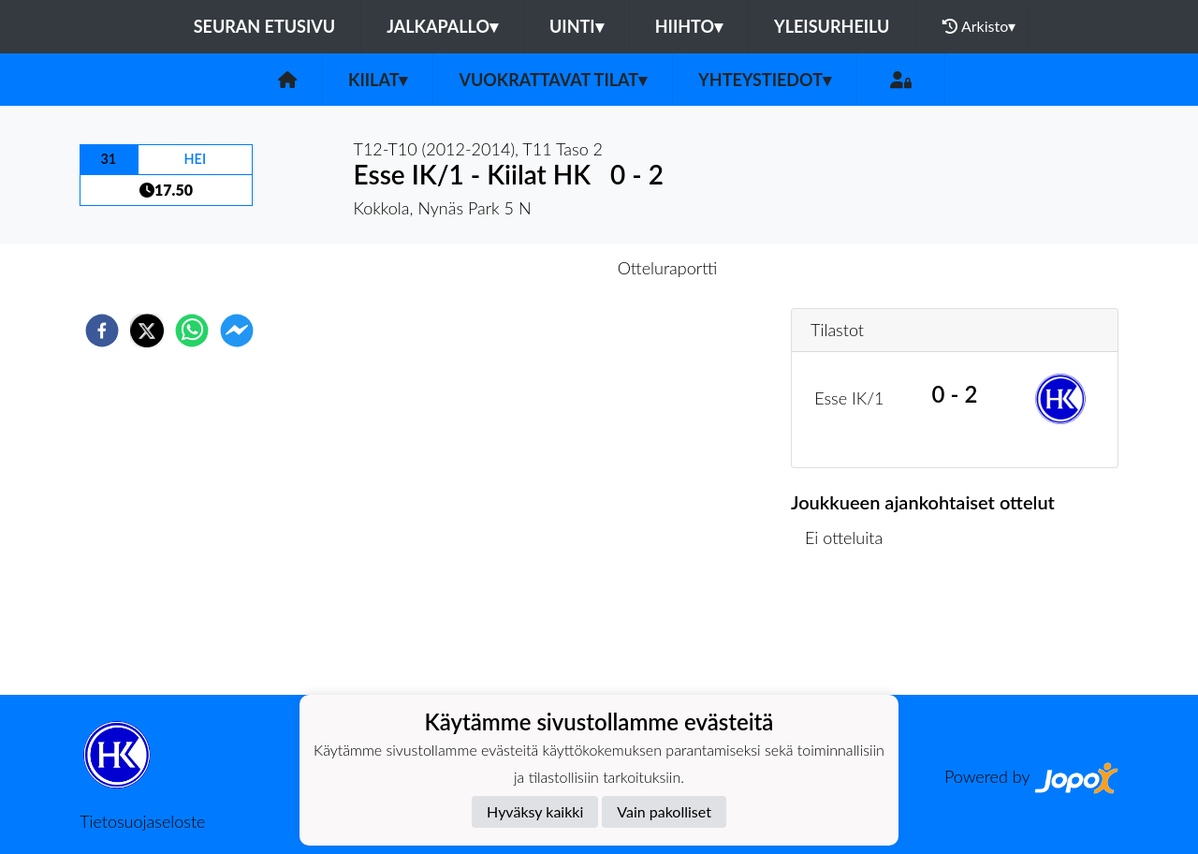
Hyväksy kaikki (535, 811)
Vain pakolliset (664, 811)
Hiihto (689, 26)
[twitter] (147, 330)
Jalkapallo (442, 26)
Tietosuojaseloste (142, 821)
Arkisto (978, 26)
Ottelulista (851, 631)
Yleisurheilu (831, 26)
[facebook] (102, 330)
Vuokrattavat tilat (553, 79)
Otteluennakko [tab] (534, 268)
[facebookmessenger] (237, 330)
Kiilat (377, 79)
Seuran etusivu (265, 26)
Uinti (576, 26)
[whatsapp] (192, 330)
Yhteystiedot (764, 79)
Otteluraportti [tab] (668, 268)
